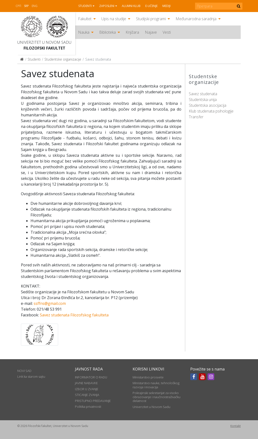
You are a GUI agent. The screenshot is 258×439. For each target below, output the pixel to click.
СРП (18, 6)
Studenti (85, 6)
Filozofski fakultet (44, 48)
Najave (151, 32)
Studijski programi (151, 18)
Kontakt (235, 426)
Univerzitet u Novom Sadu (44, 42)
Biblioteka (107, 32)
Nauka (83, 32)
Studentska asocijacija (207, 105)
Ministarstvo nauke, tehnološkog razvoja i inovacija (156, 385)
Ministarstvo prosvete (148, 377)
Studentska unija (203, 99)
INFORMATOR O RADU (91, 377)
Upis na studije (113, 18)
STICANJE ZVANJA (87, 395)
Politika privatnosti (88, 406)
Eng (34, 6)
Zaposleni (106, 6)
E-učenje (151, 6)
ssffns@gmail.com (50, 303)
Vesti (167, 32)
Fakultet (85, 18)
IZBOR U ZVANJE (86, 389)
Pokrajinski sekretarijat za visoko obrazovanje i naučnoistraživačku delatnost (156, 397)
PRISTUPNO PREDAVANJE (93, 401)
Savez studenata (203, 93)
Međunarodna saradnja (196, 18)
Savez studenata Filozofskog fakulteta (74, 315)
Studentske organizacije (62, 59)
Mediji (166, 6)
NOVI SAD (24, 371)
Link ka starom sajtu (31, 376)
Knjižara (132, 32)
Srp (26, 6)
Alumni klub (131, 6)
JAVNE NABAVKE (86, 383)
